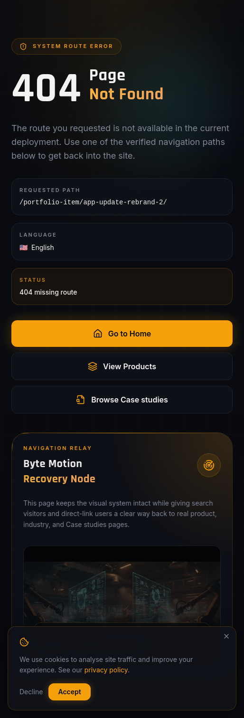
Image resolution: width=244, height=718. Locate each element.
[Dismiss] (226, 636)
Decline (31, 692)
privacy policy (106, 670)
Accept (69, 692)
